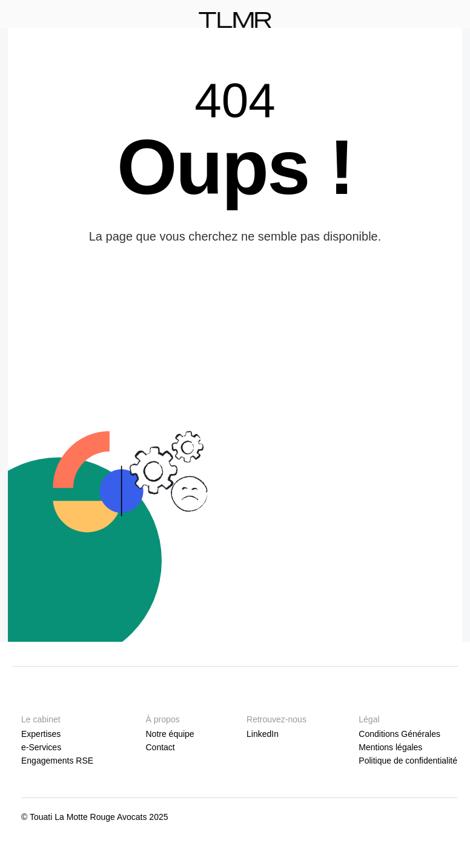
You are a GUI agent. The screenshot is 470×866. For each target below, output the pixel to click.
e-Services (41, 747)
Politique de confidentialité (408, 760)
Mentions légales (390, 747)
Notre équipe (169, 734)
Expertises (41, 734)
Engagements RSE (57, 760)
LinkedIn (263, 734)
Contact (159, 747)
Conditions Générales (399, 734)
